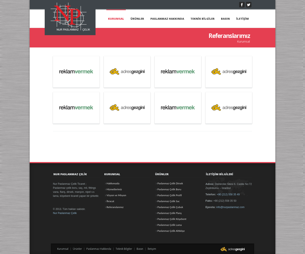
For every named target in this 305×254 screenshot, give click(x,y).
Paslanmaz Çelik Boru (169, 189)
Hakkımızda (113, 183)
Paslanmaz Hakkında (98, 249)
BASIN (225, 19)
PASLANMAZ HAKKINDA (167, 19)
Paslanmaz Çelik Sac (168, 201)
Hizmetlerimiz (114, 189)
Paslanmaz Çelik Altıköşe (171, 230)
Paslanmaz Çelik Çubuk (170, 207)
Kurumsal (62, 249)
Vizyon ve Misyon (116, 195)
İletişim (152, 249)
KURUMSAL (116, 19)
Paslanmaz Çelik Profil (169, 195)
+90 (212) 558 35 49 (228, 194)
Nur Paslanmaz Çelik (65, 213)
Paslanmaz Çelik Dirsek (170, 183)
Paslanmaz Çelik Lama (169, 224)
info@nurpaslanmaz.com (230, 207)
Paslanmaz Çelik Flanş (169, 213)
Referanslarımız (115, 207)
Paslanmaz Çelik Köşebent (171, 219)
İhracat (110, 201)
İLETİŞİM (242, 19)
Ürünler (77, 249)
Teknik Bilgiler (124, 249)
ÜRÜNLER (137, 19)
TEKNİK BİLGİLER (202, 19)
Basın (140, 249)
